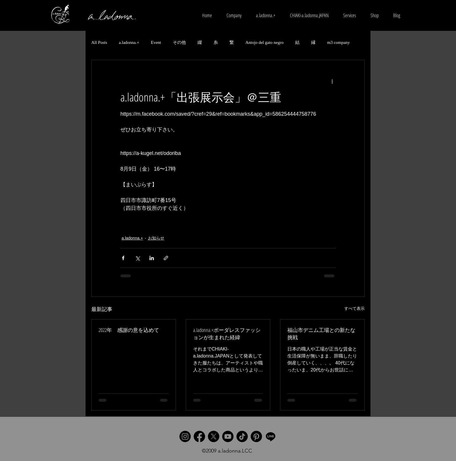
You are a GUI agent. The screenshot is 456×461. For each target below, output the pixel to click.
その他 (179, 42)
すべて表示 (354, 308)
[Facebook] (199, 436)
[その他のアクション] (332, 81)
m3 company (338, 42)
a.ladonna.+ (129, 42)
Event (156, 42)
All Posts (99, 42)
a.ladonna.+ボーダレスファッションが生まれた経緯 (227, 333)
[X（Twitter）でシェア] (137, 258)
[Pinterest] (256, 436)
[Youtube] (228, 436)
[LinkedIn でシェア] (151, 258)
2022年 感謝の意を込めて (129, 329)
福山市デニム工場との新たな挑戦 (321, 333)
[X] (213, 436)
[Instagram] (185, 436)
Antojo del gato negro (264, 42)
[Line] (270, 436)
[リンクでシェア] (166, 258)
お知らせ (156, 238)
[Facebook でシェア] (123, 258)
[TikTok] (242, 436)
